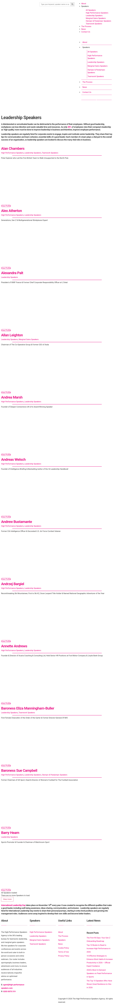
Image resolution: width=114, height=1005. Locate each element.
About (83, 3)
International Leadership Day (13, 905)
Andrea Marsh (11, 397)
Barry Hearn (10, 833)
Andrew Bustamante (16, 522)
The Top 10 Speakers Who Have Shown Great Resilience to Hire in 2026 (99, 984)
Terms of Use (63, 952)
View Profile (6, 206)
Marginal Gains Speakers (96, 18)
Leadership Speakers (94, 15)
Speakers (85, 6)
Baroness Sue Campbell (19, 770)
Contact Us (85, 32)
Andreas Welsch (13, 459)
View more (7, 899)
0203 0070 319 (9, 991)
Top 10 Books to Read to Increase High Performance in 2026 (98, 948)
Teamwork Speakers (94, 24)
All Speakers (91, 10)
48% (69, 127)
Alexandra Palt (12, 273)
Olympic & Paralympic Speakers (98, 21)
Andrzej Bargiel (12, 584)
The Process (86, 26)
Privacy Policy (63, 956)
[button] (94, 37)
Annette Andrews (14, 646)
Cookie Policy (63, 948)
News (83, 29)
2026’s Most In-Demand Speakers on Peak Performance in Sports (99, 973)
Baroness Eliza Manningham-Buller (27, 708)
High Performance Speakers (97, 13)
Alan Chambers (12, 148)
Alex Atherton (11, 211)
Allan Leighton (12, 335)
